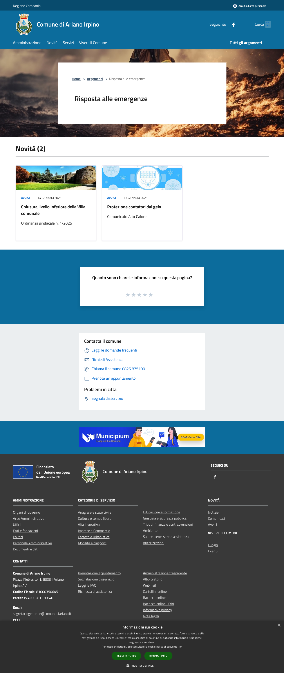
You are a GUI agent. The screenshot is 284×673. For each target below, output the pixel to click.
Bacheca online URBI (158, 603)
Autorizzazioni (153, 542)
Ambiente (150, 530)
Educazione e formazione (161, 512)
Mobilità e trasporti (92, 543)
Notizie (213, 512)
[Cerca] (266, 24)
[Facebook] (225, 24)
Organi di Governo (26, 512)
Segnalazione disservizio (96, 579)
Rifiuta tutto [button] (158, 655)
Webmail (149, 585)
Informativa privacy (157, 609)
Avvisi (25, 197)
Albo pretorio (152, 579)
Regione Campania (27, 5)
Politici (18, 536)
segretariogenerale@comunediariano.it (42, 613)
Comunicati (216, 518)
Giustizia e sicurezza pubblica (164, 518)
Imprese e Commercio (94, 530)
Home (76, 78)
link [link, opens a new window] (180, 646)
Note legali (151, 616)
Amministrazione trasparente (165, 573)
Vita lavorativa (89, 524)
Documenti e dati (25, 549)
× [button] (279, 625)
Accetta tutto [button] (126, 656)
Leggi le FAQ (87, 585)
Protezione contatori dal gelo (134, 206)
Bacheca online (154, 597)
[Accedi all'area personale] (249, 6)
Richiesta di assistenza (95, 591)
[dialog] (142, 647)
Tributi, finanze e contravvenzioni (168, 524)
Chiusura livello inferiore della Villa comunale (53, 210)
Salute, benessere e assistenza (166, 536)
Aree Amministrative (28, 518)
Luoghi (213, 545)
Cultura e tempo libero (94, 518)
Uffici (17, 524)
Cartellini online (155, 591)
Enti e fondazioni (25, 530)
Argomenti (95, 78)
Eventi (213, 551)
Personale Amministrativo (32, 543)
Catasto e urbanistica (94, 536)
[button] (142, 665)
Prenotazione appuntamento (99, 573)
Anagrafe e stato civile (94, 512)
